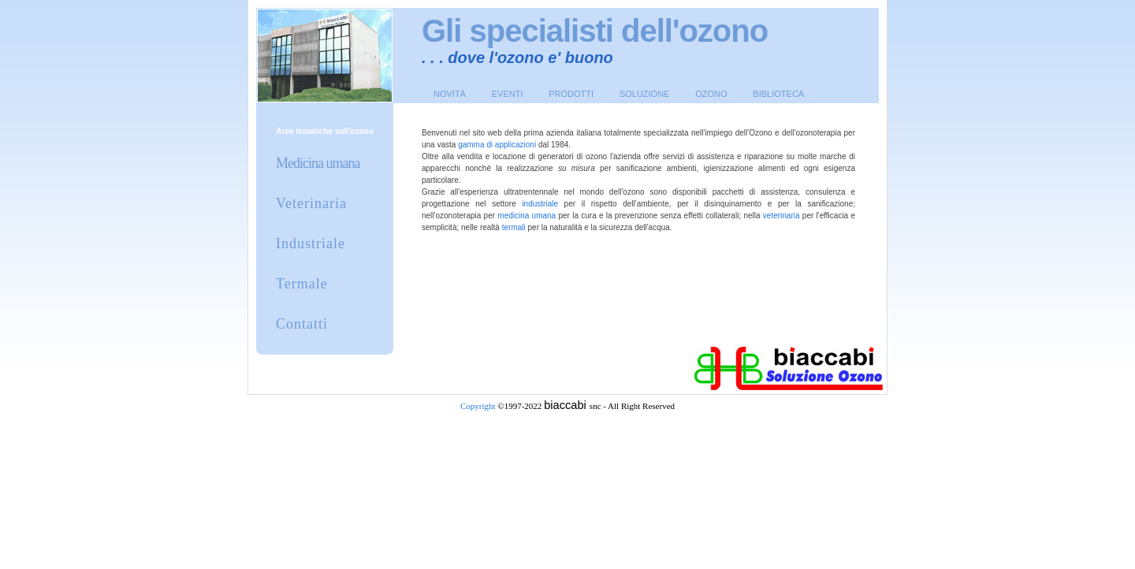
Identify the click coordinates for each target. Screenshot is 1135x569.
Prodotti (571, 94)
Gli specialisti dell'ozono (595, 30)
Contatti (302, 324)
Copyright (478, 406)
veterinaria (781, 215)
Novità (450, 94)
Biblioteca (778, 94)
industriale (540, 203)
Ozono (711, 94)
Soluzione (645, 94)
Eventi (507, 94)
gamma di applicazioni (497, 144)
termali (514, 227)
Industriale (310, 243)
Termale (302, 284)
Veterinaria (311, 203)
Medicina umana (317, 163)
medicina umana (526, 215)
